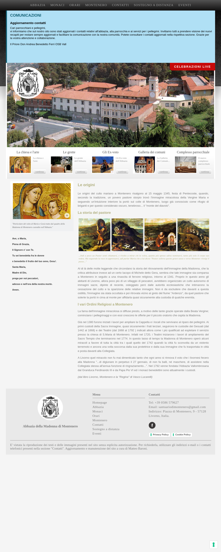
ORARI (75, 5)
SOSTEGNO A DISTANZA (153, 5)
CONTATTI (120, 5)
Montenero (100, 420)
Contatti (98, 424)
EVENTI (184, 5)
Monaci (98, 411)
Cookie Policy (183, 434)
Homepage (100, 402)
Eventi (97, 433)
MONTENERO (96, 5)
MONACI (57, 5)
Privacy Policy (161, 434)
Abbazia (98, 407)
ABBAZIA (38, 5)
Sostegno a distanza (106, 429)
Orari (96, 415)
